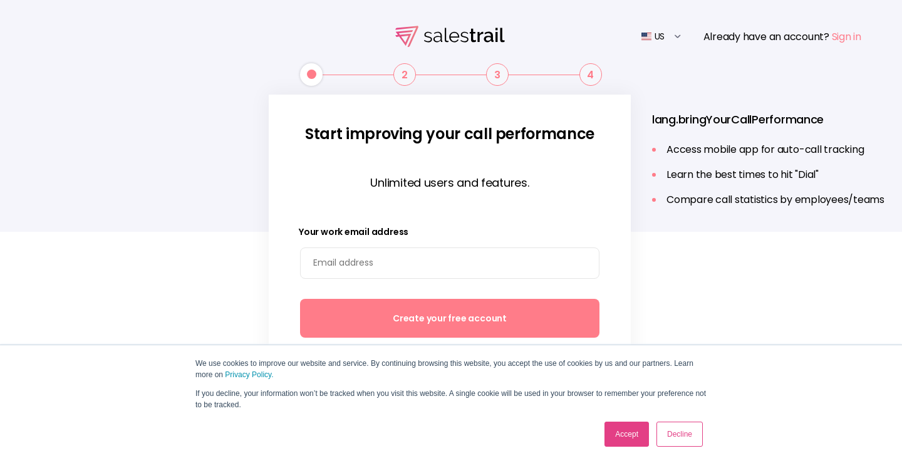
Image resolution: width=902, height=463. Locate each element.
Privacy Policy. (249, 374)
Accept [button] (626, 434)
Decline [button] (679, 434)
